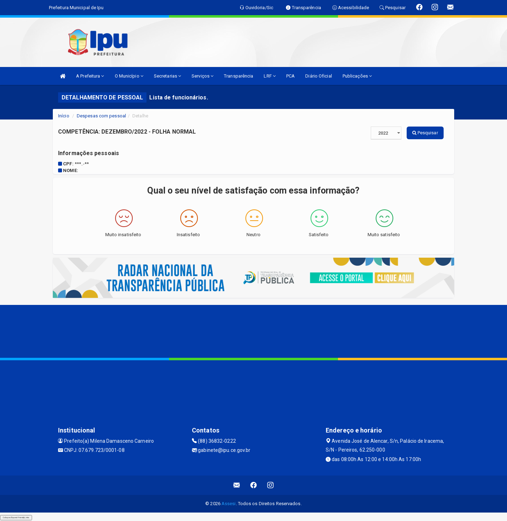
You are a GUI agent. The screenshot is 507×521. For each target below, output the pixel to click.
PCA (290, 76)
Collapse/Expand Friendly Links (16, 517)
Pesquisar (425, 132)
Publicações (357, 76)
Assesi (228, 503)
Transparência (238, 76)
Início (63, 115)
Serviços (202, 76)
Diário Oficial (318, 76)
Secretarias (167, 76)
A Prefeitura (90, 76)
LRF (270, 76)
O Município (129, 76)
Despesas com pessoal (101, 115)
